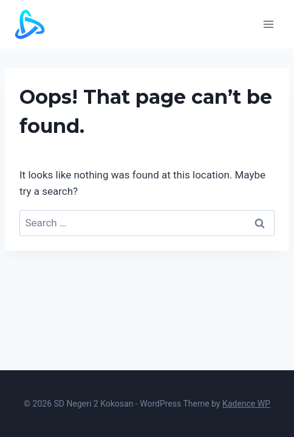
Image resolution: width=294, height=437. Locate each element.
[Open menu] (268, 24)
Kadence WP (246, 403)
